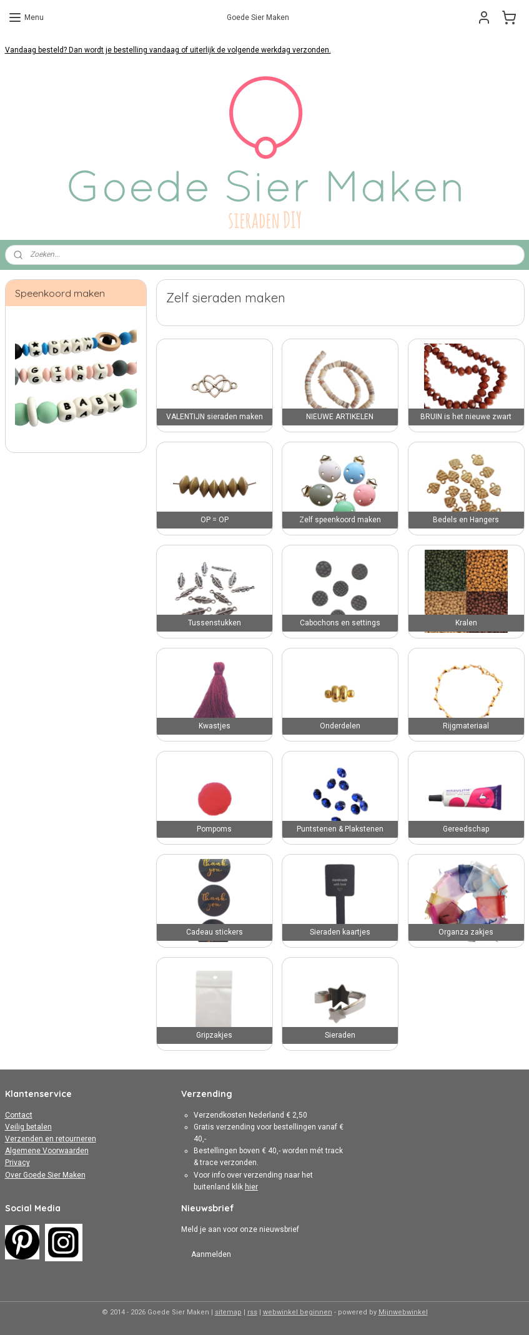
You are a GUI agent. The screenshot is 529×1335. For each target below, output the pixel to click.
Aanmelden (211, 1254)
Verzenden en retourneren (50, 1138)
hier (251, 1187)
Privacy (17, 1162)
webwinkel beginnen (297, 1312)
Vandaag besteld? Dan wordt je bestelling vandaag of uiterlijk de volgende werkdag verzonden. (168, 50)
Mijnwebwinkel (403, 1312)
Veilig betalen (28, 1127)
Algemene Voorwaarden (47, 1150)
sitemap (228, 1312)
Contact (18, 1115)
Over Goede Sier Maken (45, 1175)
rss (252, 1312)
